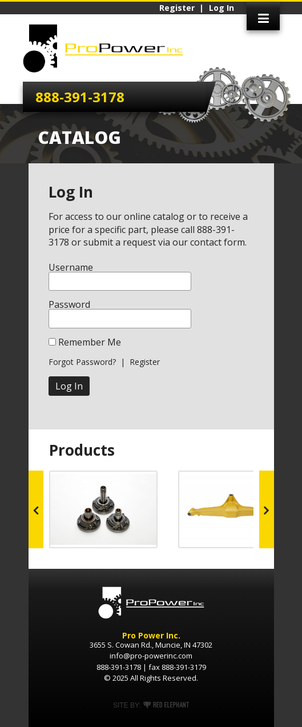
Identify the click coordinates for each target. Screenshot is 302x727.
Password (69, 304)
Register (177, 8)
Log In (221, 8)
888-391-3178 (79, 96)
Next (266, 509)
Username (71, 267)
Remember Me (89, 342)
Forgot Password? (82, 361)
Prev (36, 509)
